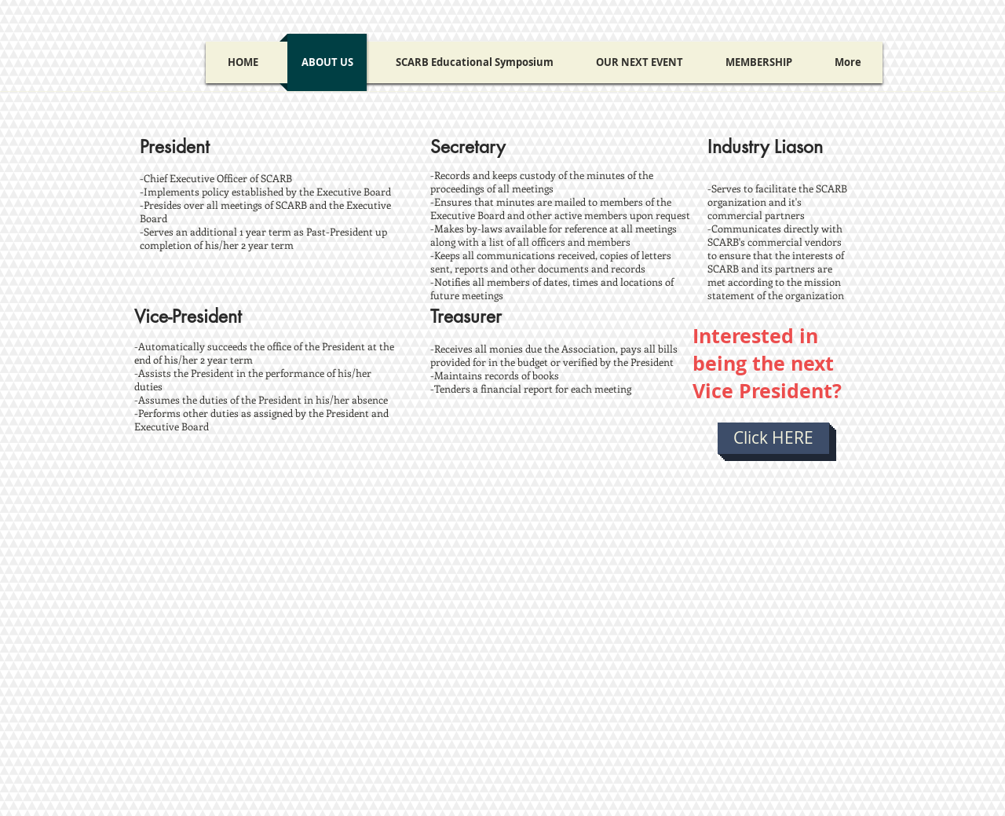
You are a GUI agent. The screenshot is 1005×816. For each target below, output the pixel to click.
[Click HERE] (773, 438)
